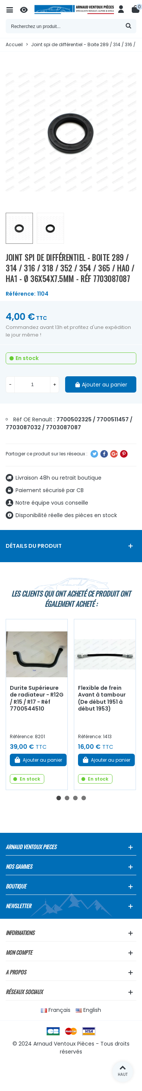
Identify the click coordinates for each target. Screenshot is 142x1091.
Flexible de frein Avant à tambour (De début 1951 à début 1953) (102, 698)
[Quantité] (32, 384)
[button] (58, 798)
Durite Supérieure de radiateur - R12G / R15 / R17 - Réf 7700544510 (37, 698)
